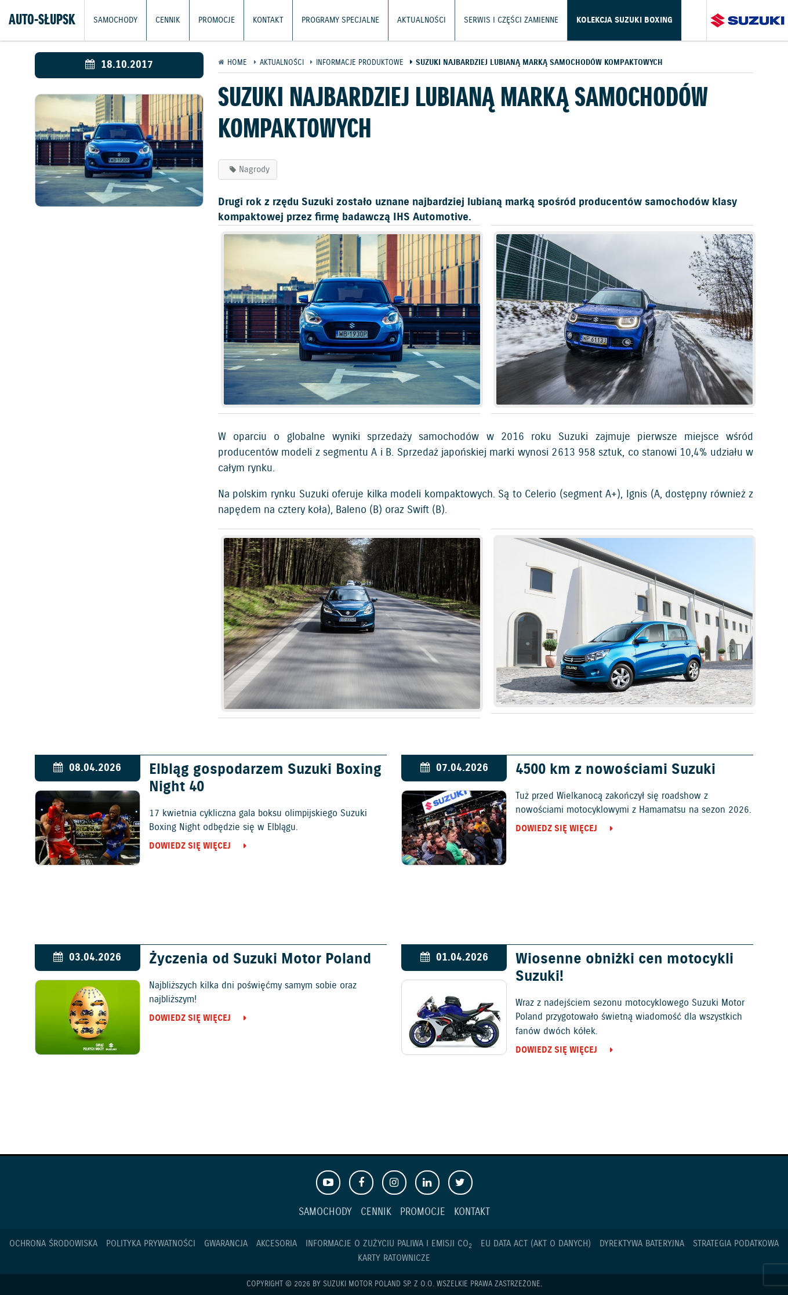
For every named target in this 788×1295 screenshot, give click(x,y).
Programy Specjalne (331, 20)
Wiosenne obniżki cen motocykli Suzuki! (624, 968)
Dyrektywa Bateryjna (642, 1244)
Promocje (212, 20)
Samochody (114, 20)
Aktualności (408, 20)
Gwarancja (226, 1244)
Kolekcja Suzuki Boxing (599, 20)
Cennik (165, 20)
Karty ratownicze (394, 1258)
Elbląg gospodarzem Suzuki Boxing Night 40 (265, 778)
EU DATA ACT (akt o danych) (536, 1244)
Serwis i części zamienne (492, 20)
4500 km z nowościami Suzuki (615, 770)
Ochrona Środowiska (53, 1244)
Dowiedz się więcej (190, 846)
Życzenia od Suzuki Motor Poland (260, 959)
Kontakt (262, 20)
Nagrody (254, 169)
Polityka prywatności (150, 1244)
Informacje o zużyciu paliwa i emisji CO (389, 1244)
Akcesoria (276, 1244)
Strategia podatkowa (736, 1244)
